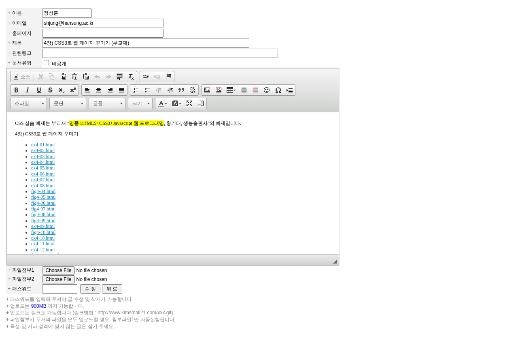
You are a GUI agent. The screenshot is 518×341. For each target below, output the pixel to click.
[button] (22, 76)
